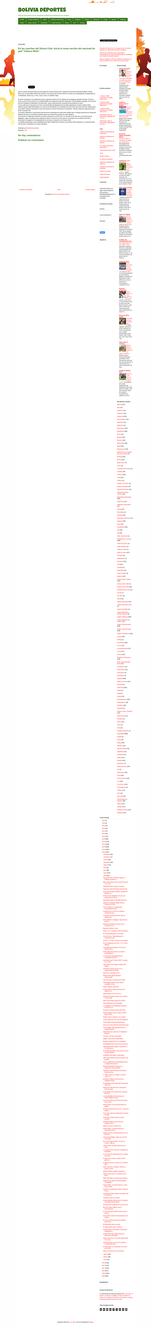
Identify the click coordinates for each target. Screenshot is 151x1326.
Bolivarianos (120, 449)
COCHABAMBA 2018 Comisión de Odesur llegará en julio (113, 1097)
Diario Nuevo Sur (112, 1299)
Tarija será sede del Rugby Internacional (115, 889)
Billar (118, 446)
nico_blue (72, 1322)
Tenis (69, 19)
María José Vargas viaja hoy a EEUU (114, 1000)
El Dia (120, 1299)
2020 (103, 836)
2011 (103, 1268)
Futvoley (119, 555)
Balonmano (120, 428)
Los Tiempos (108, 1297)
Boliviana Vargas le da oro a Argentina (114, 1041)
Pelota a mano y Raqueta (124, 711)
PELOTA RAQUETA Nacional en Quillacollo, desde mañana (112, 1067)
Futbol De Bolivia (124, 68)
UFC (118, 793)
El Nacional (103, 1299)
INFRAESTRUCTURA (123, 590)
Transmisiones (121, 787)
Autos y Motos (32, 23)
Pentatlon (120, 719)
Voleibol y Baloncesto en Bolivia (123, 103)
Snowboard (120, 754)
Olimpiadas (44, 23)
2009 (103, 1273)
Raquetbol (96, 19)
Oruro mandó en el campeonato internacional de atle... (112, 907)
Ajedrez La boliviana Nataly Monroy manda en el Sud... (113, 903)
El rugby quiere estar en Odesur (112, 1227)
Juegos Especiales (122, 601)
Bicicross (119, 440)
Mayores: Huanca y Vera (110, 928)
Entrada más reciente (26, 189)
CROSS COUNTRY (123, 483)
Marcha (119, 654)
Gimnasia (120, 561)
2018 (103, 841)
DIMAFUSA (120, 501)
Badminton (120, 422)
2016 (103, 847)
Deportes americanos (123, 289)
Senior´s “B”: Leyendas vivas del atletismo (115, 931)
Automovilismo (121, 419)
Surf (118, 769)
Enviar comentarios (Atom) (61, 194)
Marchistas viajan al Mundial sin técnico (115, 900)
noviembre (106, 857)
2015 (103, 849)
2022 (103, 831)
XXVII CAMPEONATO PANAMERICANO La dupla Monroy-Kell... (115, 1062)
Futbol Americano (122, 543)
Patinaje (119, 708)
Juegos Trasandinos (123, 633)
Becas (119, 434)
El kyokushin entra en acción (111, 1224)
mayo (105, 873)
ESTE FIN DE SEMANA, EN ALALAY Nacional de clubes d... (114, 896)
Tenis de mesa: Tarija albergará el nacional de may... (113, 937)
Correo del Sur (122, 1297)
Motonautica (120, 672)
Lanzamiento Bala (122, 648)
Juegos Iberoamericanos (124, 604)
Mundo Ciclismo (104, 156)
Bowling (119, 456)
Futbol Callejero (122, 546)
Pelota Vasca (121, 716)
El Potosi (115, 1297)
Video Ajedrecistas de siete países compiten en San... (113, 983)
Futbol (22, 23)
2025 (103, 823)
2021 (103, 833)
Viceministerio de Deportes (122, 800)
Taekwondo (120, 772)
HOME (22, 19)
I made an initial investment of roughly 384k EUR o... (106, 97)
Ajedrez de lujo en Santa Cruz (112, 1126)
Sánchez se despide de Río (111, 973)
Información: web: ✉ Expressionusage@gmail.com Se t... (107, 116)
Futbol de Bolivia (105, 174)
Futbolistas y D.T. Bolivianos (124, 161)
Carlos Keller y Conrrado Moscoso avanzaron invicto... (113, 1129)
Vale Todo (120, 796)
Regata (119, 736)
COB (118, 477)
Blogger (91, 1322)
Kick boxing (120, 642)
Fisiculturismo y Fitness (124, 539)
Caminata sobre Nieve (123, 468)
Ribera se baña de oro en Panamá (113, 1251)
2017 (103, 844)
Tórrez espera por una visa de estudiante (115, 1019)
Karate (119, 636)
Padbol (119, 690)
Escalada (120, 515)
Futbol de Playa (121, 549)
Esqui (118, 524)
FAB (118, 530)
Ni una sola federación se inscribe (113, 933)
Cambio (130, 1297)
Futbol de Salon (56, 23)
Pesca (119, 725)
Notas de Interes (122, 681)
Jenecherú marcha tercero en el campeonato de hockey (112, 969)
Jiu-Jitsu (119, 595)
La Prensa (127, 1293)
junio (105, 870)
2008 (103, 1276)
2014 (103, 852)
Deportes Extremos (123, 489)
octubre (105, 859)
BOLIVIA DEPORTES (42, 10)
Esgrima (119, 521)
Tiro (118, 781)
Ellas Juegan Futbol (125, 187)
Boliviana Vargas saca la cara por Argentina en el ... (113, 1122)
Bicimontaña (121, 443)
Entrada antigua (90, 189)
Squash (119, 760)
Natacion (123, 19)
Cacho (119, 465)
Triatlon (119, 790)
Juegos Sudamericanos (124, 629)
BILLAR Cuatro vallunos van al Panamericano (112, 1208)
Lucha (119, 651)
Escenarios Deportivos (124, 518)
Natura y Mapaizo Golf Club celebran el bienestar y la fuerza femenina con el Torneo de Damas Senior (116, 59)
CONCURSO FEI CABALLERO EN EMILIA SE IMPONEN (113, 1234)
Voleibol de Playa (122, 809)
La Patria (107, 1295)
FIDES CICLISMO (105, 171)
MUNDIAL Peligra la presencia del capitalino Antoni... (113, 1079)
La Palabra (114, 1295)
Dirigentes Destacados (124, 504)
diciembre (106, 854)
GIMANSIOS (121, 558)
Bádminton (120, 425)
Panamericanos (121, 699)
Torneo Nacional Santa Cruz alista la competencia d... (114, 952)
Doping (119, 509)
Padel (119, 693)
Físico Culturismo (122, 536)
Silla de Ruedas (122, 748)
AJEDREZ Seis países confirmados (113, 1055)
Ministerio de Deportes (124, 657)
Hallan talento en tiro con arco (112, 993)
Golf (74, 23)
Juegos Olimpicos (33, 19)
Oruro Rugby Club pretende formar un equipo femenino (114, 1028)
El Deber (125, 1295)
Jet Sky (119, 593)
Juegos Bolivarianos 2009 (107, 150)
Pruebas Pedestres (123, 731)
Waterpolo (120, 812)
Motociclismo (121, 669)
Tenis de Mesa (121, 778)
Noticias (119, 684)
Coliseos (119, 480)
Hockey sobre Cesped (123, 579)
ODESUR (120, 687)
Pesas (119, 722)
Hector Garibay (121, 573)
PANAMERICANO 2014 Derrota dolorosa (115, 1044)
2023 (103, 828)
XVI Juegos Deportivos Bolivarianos (106, 146)
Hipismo (119, 576)
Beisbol (87, 19)
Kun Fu (119, 645)
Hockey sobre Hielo (123, 584)
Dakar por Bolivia (124, 214)
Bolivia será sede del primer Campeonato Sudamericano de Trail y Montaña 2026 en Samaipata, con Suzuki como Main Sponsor (116, 54)
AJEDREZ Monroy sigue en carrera (113, 886)
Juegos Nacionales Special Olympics (122, 613)
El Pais (120, 1295)
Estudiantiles (121, 527)
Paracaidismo (121, 702)
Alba (118, 407)
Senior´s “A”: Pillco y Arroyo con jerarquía (115, 940)
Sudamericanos (121, 766)
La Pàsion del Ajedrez (106, 159)
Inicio (58, 189)
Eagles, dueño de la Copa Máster (113, 1038)
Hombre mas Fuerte (123, 587)
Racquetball (120, 733)
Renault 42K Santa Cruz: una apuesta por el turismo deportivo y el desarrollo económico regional (115, 49)
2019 (103, 839)
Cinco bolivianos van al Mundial (112, 1003)
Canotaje (119, 471)
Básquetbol (120, 431)
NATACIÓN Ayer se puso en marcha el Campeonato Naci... (114, 1243)
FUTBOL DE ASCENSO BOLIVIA (125, 240)
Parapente (120, 705)
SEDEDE (120, 745)
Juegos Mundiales (122, 609)
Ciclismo (82, 23)
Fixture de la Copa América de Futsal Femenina (129, 192)
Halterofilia (120, 570)
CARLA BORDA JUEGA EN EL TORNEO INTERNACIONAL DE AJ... (115, 1201)
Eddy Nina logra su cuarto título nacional (115, 1178)
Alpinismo (120, 410)
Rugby (105, 19)
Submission (120, 763)
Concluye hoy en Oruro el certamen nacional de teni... (113, 912)
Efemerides (120, 512)
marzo (105, 1254)
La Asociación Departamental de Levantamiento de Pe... (112, 956)
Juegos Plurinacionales (124, 624)
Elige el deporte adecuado (111, 987)
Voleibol (119, 807)
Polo (118, 728)
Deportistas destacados (124, 497)
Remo (119, 739)
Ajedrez (114, 19)
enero (105, 1259)
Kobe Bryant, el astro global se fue (129, 295)
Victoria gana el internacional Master (114, 1022)
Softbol (119, 757)
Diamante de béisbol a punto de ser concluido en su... (113, 924)
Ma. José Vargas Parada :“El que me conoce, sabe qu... (114, 1142)
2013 (103, 1263)
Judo (118, 598)
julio (104, 867)
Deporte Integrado (122, 486)
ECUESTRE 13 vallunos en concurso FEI (115, 1204)
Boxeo (67, 23)
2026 (103, 820)
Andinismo (120, 413)
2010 (103, 1271)
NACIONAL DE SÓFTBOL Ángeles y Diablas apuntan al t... (114, 878)
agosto (105, 865)
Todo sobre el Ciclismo (123, 342)
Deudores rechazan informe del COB (114, 1010)
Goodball (119, 567)
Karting (119, 639)
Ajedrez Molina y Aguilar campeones (114, 1171)
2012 (103, 1265)
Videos (119, 804)
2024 (103, 825)
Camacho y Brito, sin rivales (111, 1198)
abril (104, 875)
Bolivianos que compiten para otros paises (124, 453)
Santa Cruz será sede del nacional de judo (115, 1025)
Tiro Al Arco (120, 784)
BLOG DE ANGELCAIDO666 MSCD (124, 135)
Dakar (45, 19)
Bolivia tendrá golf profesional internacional (112, 976)
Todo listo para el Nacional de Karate (114, 980)
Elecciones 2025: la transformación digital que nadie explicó (125, 140)
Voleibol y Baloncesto (57, 19)
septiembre (106, 862)
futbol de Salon (121, 552)
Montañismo (120, 666)
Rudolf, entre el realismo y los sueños (114, 1017)
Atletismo (78, 19)
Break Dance (121, 462)
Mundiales (120, 675)
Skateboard (120, 751)
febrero (105, 1257)
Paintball (119, 696)
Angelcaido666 (104, 177)
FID (118, 533)
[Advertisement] (75, 31)
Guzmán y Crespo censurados (112, 1036)
